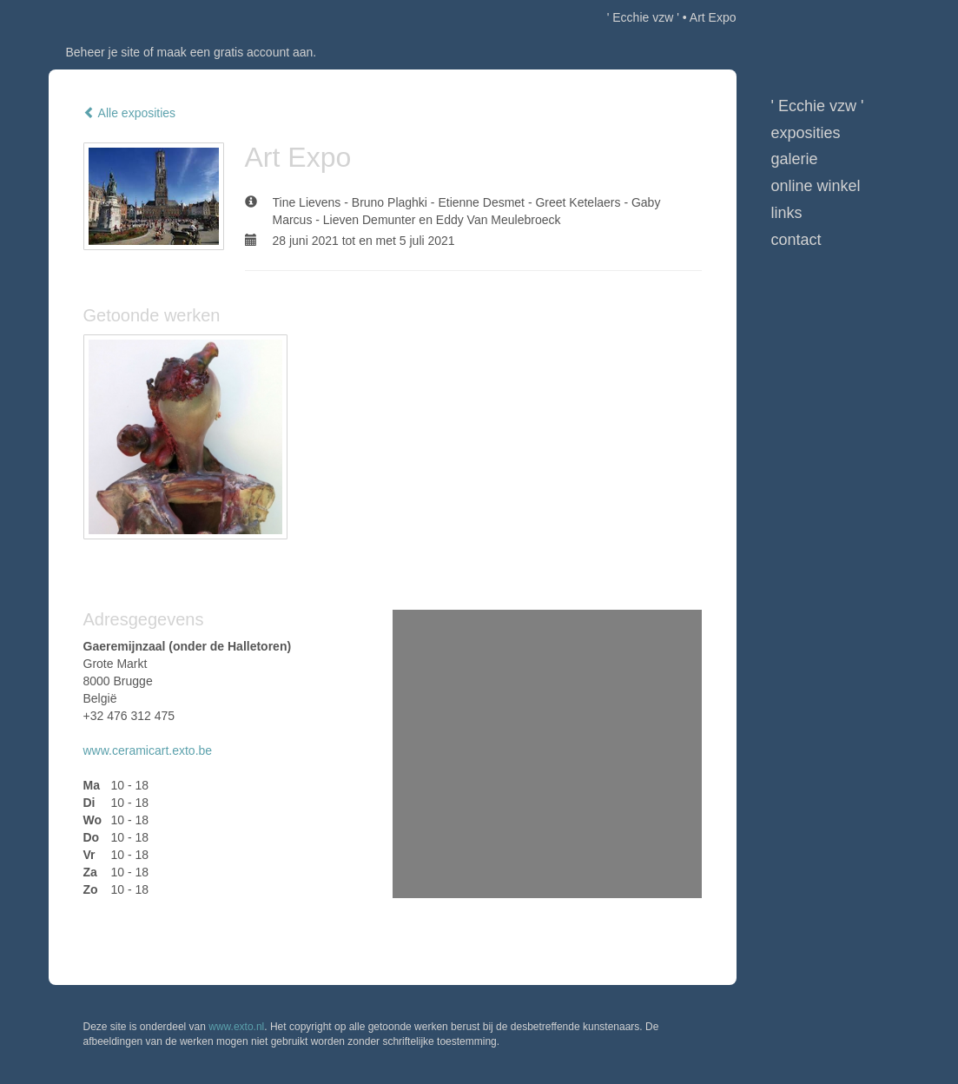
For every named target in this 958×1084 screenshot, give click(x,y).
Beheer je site (103, 52)
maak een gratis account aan (235, 52)
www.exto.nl (236, 1027)
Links (787, 212)
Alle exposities (129, 113)
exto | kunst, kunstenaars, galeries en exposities (98, 17)
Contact (796, 239)
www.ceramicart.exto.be (148, 750)
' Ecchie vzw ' (643, 17)
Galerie (794, 159)
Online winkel (816, 186)
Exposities (806, 133)
